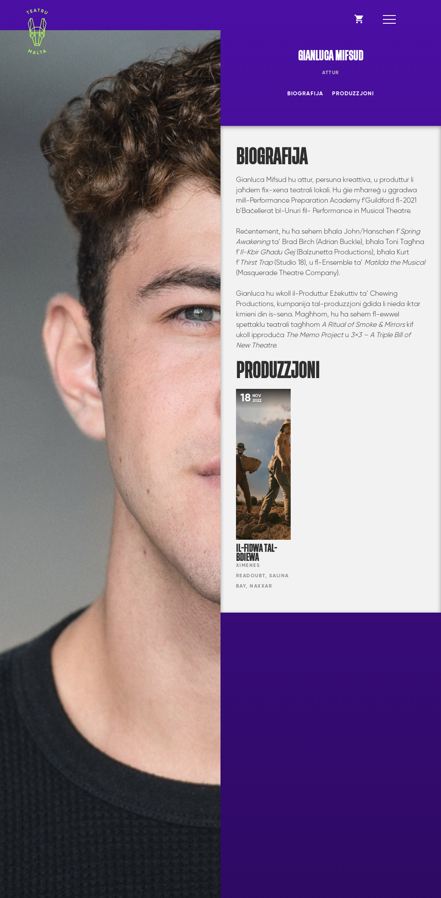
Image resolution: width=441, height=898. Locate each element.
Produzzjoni (353, 94)
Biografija (305, 94)
